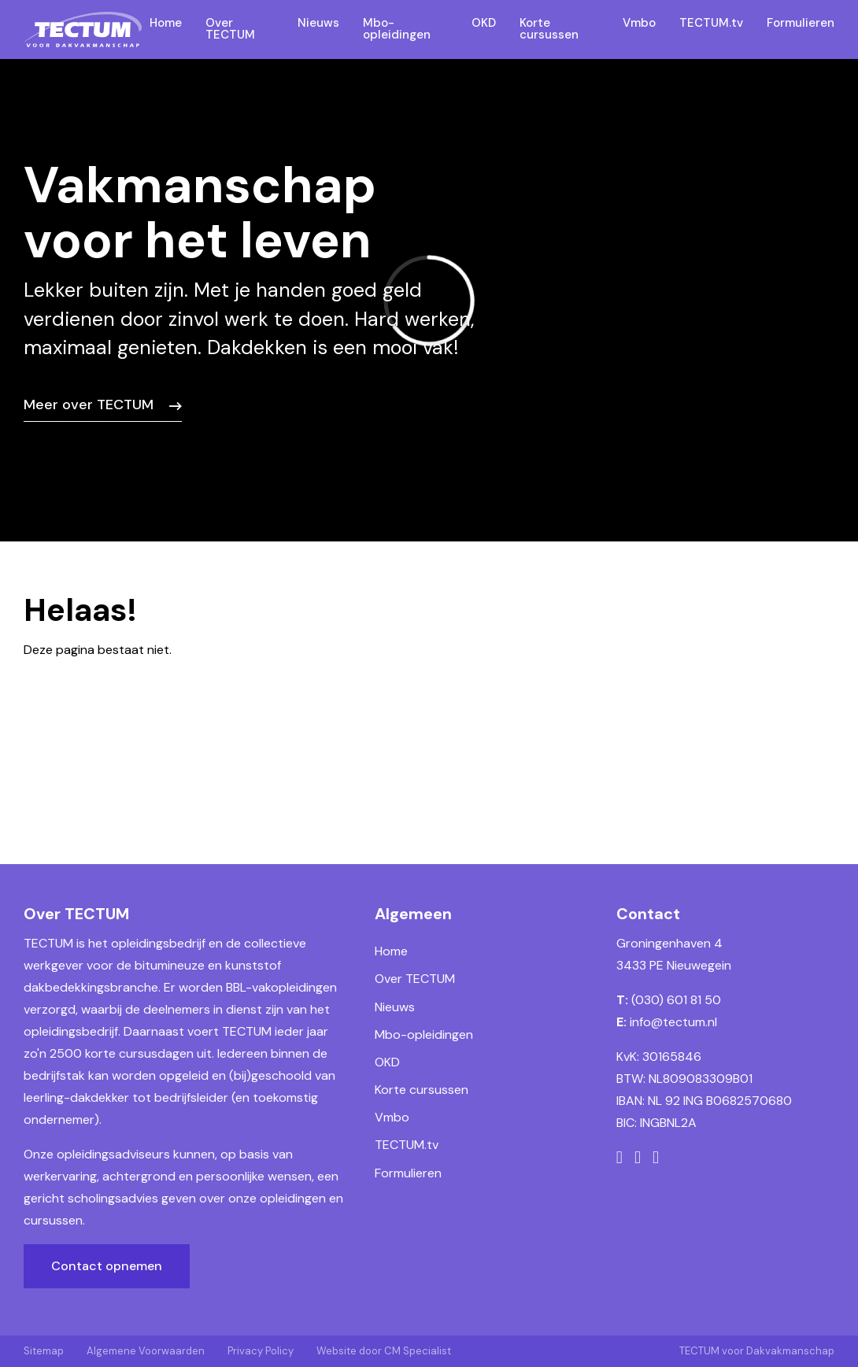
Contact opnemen (106, 1266)
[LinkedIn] (656, 1158)
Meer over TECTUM (88, 404)
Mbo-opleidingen (424, 1034)
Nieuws (395, 1007)
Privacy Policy (260, 1351)
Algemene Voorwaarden (146, 1351)
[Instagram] (637, 1158)
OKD (387, 1062)
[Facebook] (619, 1158)
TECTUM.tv (406, 1144)
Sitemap (44, 1351)
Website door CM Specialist (383, 1351)
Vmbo (392, 1117)
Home (391, 951)
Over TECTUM (415, 978)
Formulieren (408, 1173)
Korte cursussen (421, 1089)
